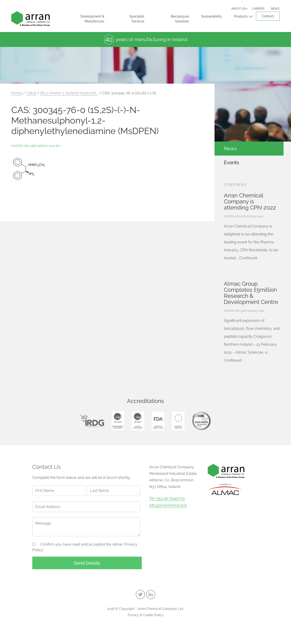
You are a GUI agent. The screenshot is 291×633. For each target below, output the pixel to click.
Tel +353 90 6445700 (167, 498)
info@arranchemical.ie (168, 505)
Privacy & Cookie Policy (146, 615)
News (275, 8)
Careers (258, 8)
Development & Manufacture (92, 18)
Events (231, 162)
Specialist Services (136, 18)
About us (238, 8)
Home (16, 93)
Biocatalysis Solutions (180, 18)
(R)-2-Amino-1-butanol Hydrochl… (69, 93)
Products (241, 16)
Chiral (31, 93)
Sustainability (211, 16)
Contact (268, 16)
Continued (248, 258)
